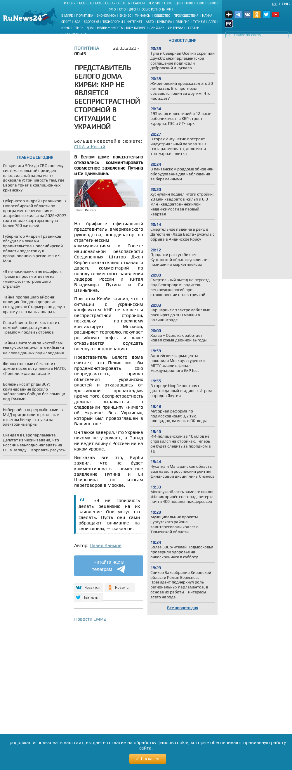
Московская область (112, 3)
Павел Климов (105, 545)
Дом (90, 28)
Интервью (176, 28)
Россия (70, 3)
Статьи (193, 28)
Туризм (199, 21)
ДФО (132, 9)
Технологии (112, 21)
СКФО (212, 3)
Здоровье (91, 21)
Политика (84, 15)
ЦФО (179, 3)
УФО (112, 9)
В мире (67, 15)
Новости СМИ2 (90, 619)
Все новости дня (182, 607)
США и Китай (89, 146)
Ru (274, 3)
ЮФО (200, 3)
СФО (122, 9)
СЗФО (168, 3)
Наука (207, 15)
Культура (164, 21)
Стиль (78, 28)
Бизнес (125, 15)
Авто (150, 21)
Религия (182, 21)
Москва (85, 3)
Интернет (134, 21)
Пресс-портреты (74, 34)
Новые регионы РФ (155, 9)
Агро (212, 21)
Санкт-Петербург (147, 3)
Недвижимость (110, 28)
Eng (286, 3)
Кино (65, 28)
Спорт (66, 21)
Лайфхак (156, 28)
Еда (77, 21)
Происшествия (186, 15)
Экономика (106, 15)
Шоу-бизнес (136, 28)
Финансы (143, 15)
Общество (162, 15)
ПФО (189, 3)
